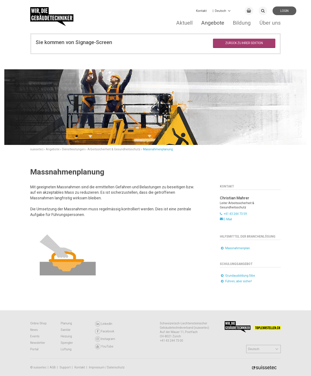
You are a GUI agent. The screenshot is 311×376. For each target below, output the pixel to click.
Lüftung (66, 349)
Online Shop (38, 323)
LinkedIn (103, 324)
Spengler (67, 342)
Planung (66, 323)
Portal (34, 349)
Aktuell (184, 23)
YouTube (104, 346)
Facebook (104, 331)
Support (65, 367)
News (34, 330)
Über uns (270, 23)
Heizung (66, 336)
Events (35, 336)
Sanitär (66, 330)
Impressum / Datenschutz (107, 367)
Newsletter (37, 342)
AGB (53, 367)
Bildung (242, 23)
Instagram (105, 339)
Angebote (212, 23)
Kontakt (201, 11)
